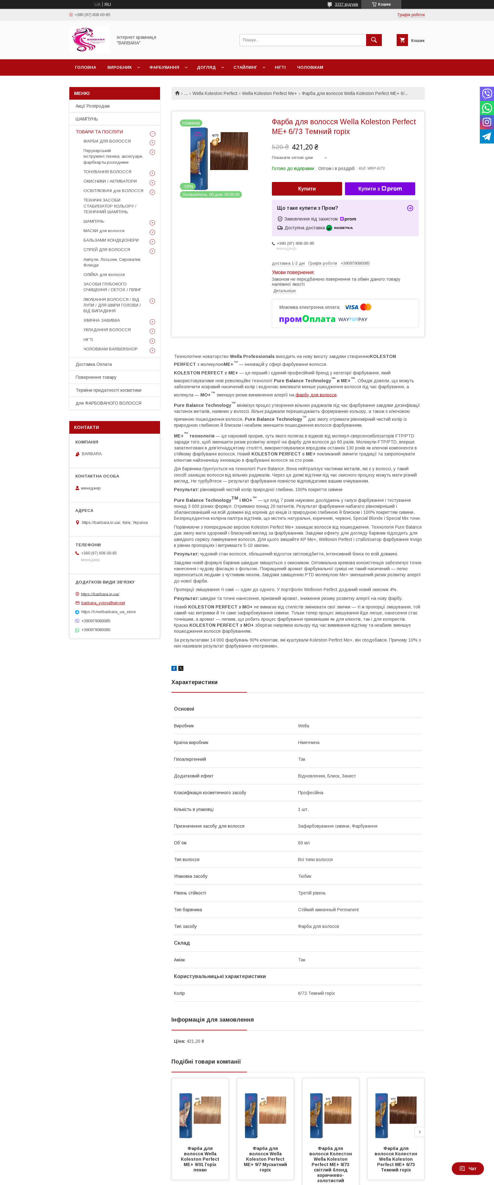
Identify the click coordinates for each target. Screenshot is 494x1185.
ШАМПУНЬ (87, 118)
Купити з (380, 189)
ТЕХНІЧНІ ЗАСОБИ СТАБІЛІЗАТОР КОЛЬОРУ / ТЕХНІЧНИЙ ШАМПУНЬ (109, 206)
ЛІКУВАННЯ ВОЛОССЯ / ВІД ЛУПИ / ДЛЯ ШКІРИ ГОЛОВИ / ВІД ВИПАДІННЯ (112, 305)
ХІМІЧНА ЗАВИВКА (101, 320)
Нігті (280, 67)
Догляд (206, 67)
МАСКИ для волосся (103, 230)
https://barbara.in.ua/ (100, 593)
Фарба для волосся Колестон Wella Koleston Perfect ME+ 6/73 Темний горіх (396, 1159)
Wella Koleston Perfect (215, 93)
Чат (467, 1168)
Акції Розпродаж (93, 106)
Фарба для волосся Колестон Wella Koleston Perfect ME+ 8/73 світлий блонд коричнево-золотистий (331, 1164)
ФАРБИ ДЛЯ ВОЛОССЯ (107, 141)
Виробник (119, 67)
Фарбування (164, 67)
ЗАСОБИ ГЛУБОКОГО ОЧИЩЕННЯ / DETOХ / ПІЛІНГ (112, 287)
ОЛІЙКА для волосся (104, 274)
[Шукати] (374, 40)
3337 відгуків (346, 4)
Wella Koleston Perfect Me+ (269, 93)
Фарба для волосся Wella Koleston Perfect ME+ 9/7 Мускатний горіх (266, 1159)
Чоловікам (310, 67)
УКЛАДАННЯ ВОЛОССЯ (107, 329)
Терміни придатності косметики (108, 390)
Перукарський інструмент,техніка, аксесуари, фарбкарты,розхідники (113, 156)
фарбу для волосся (316, 394)
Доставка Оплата (94, 364)
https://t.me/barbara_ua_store (108, 611)
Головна (85, 67)
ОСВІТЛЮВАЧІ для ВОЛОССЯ (113, 190)
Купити (307, 188)
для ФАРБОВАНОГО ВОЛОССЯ (108, 403)
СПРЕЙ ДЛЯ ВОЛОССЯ (106, 249)
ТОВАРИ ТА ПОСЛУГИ (99, 131)
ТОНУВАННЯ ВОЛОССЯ (107, 171)
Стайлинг (245, 67)
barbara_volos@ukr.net (103, 603)
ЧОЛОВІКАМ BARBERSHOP (110, 349)
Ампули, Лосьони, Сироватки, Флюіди (112, 262)
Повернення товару (96, 377)
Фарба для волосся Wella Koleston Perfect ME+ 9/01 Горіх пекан (201, 1159)
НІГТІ (88, 339)
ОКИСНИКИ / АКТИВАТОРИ (110, 181)
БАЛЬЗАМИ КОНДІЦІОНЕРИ (111, 240)
